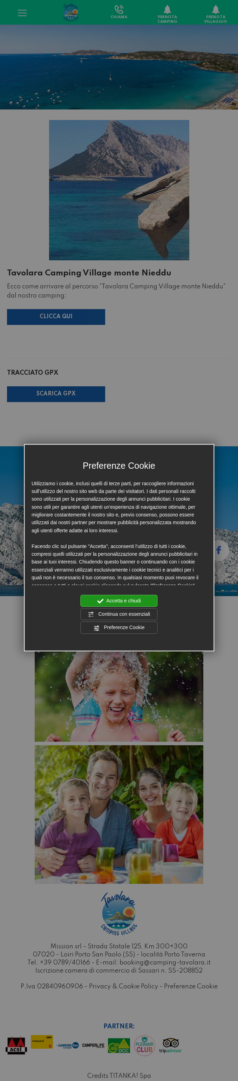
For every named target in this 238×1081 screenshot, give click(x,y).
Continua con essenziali (119, 614)
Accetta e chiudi (119, 601)
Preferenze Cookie (119, 628)
